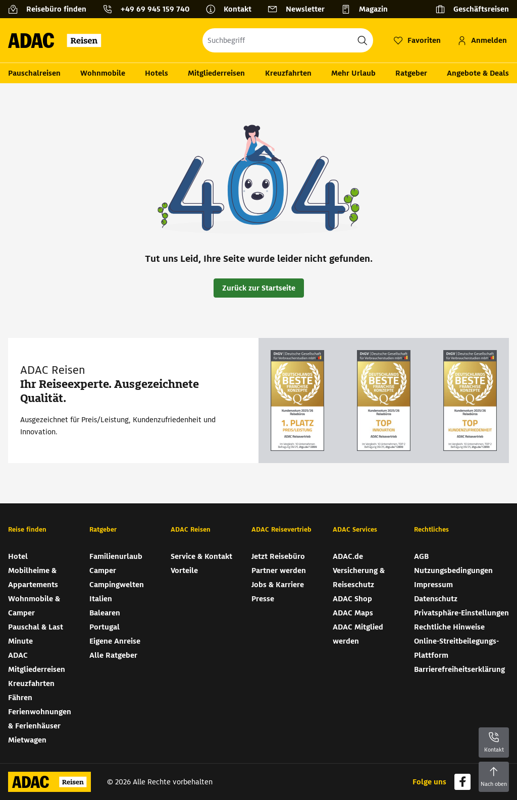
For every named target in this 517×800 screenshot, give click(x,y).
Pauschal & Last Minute (35, 634)
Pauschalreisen (34, 73)
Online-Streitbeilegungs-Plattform (456, 648)
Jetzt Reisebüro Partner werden (278, 563)
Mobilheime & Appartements (33, 577)
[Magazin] (368, 9)
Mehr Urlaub (353, 73)
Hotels (156, 73)
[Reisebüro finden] (51, 9)
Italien (100, 598)
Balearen (104, 612)
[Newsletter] (300, 9)
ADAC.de (348, 556)
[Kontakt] (232, 9)
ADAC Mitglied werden (358, 634)
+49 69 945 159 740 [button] (155, 9)
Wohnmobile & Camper (34, 605)
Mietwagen (27, 740)
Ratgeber (411, 73)
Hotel (18, 556)
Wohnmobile (102, 73)
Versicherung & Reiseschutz (359, 577)
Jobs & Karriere (277, 584)
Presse (262, 598)
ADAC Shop (352, 598)
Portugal (104, 627)
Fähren (20, 697)
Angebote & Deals (478, 73)
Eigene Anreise (114, 641)
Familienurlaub (115, 556)
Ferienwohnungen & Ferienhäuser (39, 718)
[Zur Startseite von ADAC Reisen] (58, 40)
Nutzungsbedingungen (453, 570)
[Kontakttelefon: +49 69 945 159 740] (149, 9)
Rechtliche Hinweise (449, 627)
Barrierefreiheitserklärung (459, 669)
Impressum (433, 584)
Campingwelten (116, 584)
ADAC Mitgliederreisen (36, 662)
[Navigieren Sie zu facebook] (462, 782)
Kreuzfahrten (288, 73)
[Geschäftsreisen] (472, 9)
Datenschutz (435, 598)
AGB (421, 556)
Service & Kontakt (201, 556)
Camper (102, 570)
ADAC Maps (353, 612)
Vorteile (184, 570)
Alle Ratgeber (113, 655)
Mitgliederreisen (216, 73)
